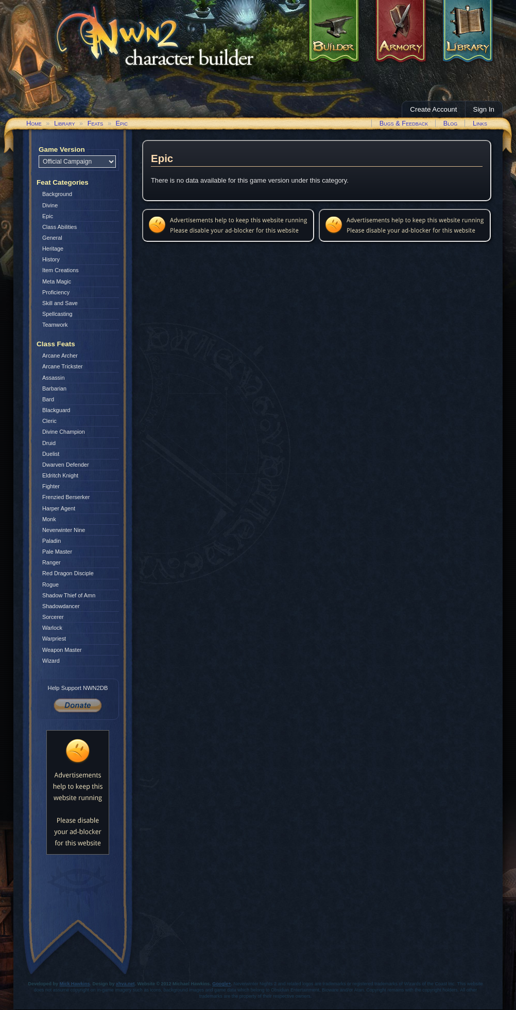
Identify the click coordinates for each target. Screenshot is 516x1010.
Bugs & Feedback (404, 123)
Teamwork (55, 325)
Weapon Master (62, 650)
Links (480, 123)
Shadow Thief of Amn (68, 595)
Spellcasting (57, 314)
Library (64, 123)
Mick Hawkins (75, 983)
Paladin (51, 541)
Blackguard (56, 410)
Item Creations (60, 270)
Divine (50, 205)
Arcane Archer (60, 355)
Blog (450, 123)
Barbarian (54, 388)
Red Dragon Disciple (68, 573)
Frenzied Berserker (66, 497)
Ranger (51, 562)
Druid (49, 443)
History (51, 259)
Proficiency (56, 292)
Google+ (221, 983)
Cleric (49, 421)
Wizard (51, 661)
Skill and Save (60, 303)
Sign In (484, 109)
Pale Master (57, 551)
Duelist (50, 454)
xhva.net (125, 983)
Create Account (433, 109)
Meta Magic (56, 281)
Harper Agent (58, 508)
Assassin (53, 378)
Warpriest (54, 638)
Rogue (50, 584)
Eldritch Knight (60, 475)
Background (57, 194)
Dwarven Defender (65, 465)
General (52, 238)
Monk (49, 519)
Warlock (52, 628)
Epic (122, 123)
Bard (48, 399)
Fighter (51, 486)
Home (34, 123)
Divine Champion (63, 432)
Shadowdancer (61, 606)
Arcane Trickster (62, 366)
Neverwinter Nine (63, 530)
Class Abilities (59, 227)
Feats (96, 123)
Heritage (52, 248)
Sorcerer (53, 617)
